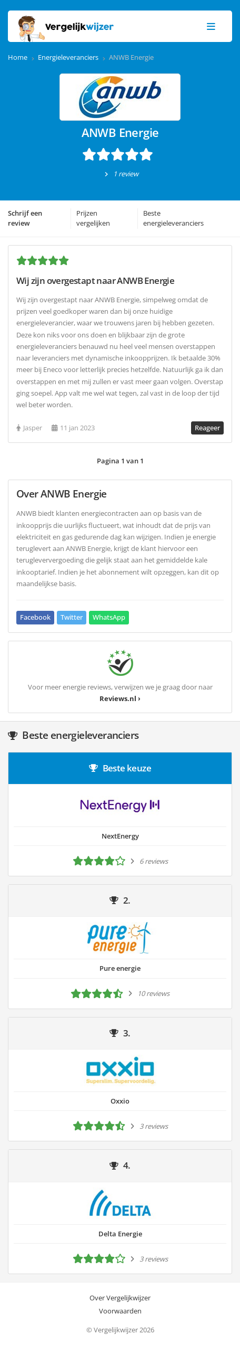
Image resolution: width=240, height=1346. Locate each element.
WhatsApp (109, 617)
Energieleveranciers (68, 57)
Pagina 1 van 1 (120, 460)
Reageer (207, 427)
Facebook (35, 617)
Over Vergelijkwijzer (120, 1297)
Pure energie (120, 968)
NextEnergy (120, 836)
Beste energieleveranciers (173, 218)
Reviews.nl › (120, 698)
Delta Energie (120, 1233)
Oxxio (120, 1101)
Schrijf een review (25, 218)
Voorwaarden (120, 1311)
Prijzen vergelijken (93, 218)
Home (17, 57)
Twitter (72, 617)
